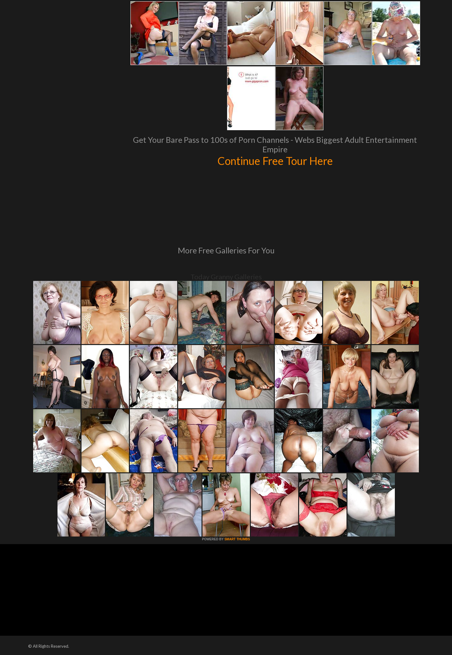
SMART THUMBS (237, 539)
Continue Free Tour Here (275, 160)
